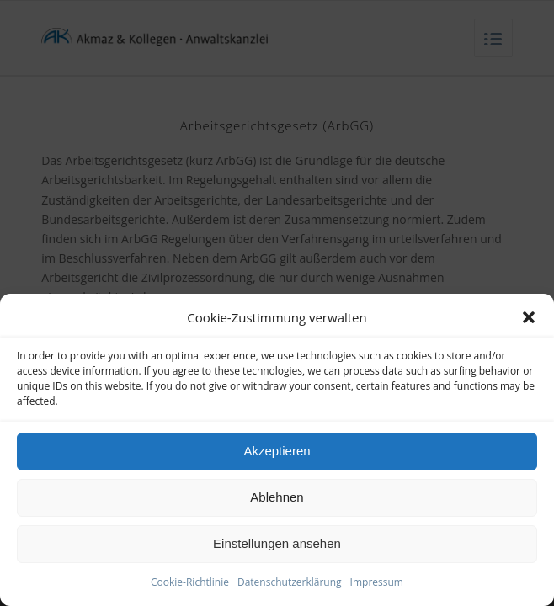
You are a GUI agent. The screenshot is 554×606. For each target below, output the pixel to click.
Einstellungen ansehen (277, 543)
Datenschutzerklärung (289, 582)
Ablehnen (276, 497)
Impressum (376, 582)
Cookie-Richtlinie (190, 582)
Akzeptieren (276, 451)
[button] (528, 302)
